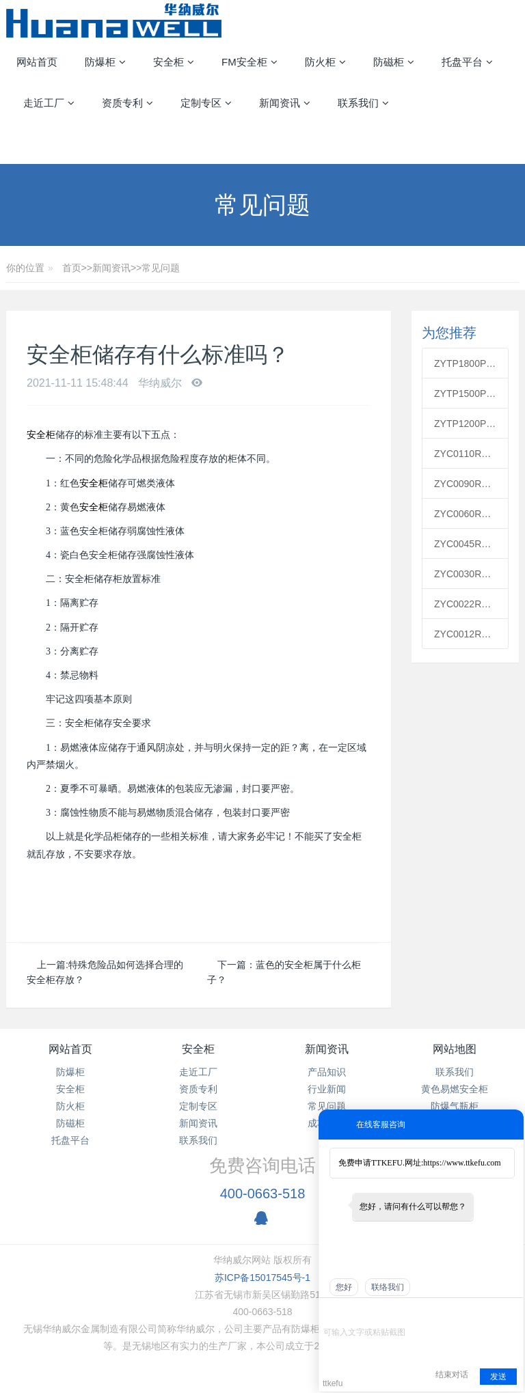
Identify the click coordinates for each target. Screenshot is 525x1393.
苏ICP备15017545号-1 (262, 1277)
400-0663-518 (263, 1193)
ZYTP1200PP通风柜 (465, 423)
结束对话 (451, 1374)
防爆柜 (70, 1071)
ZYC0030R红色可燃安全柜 (465, 573)
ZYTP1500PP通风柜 (465, 393)
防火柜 (70, 1106)
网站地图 (454, 1049)
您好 (344, 1287)
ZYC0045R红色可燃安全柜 (465, 543)
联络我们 (387, 1287)
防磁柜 (70, 1123)
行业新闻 (327, 1089)
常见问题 (161, 267)
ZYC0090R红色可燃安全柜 (465, 483)
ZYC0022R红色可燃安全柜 (465, 603)
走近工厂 (198, 1071)
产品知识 (327, 1071)
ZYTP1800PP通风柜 (465, 363)
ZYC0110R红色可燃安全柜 (465, 453)
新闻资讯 (111, 267)
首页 (71, 267)
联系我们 (198, 1140)
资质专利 (198, 1089)
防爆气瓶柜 (455, 1106)
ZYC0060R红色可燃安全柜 (465, 513)
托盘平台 (70, 1140)
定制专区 (198, 1106)
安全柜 (41, 435)
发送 (498, 1376)
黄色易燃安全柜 (454, 1089)
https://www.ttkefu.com (461, 1163)
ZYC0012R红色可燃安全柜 (465, 634)
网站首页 (36, 62)
